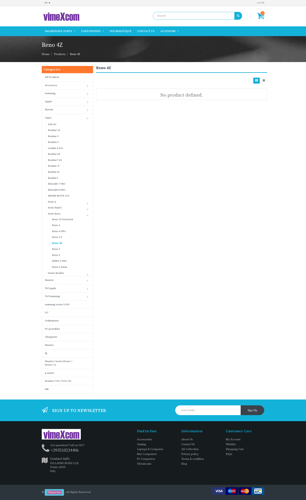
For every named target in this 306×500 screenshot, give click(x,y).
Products (59, 54)
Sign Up (252, 410)
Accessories (144, 439)
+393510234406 (65, 450)
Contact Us (188, 444)
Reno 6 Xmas (59, 267)
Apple (48, 101)
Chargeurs (51, 336)
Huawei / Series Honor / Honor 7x (58, 363)
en (47, 2)
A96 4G (52, 124)
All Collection (189, 449)
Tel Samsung (52, 296)
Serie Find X (55, 207)
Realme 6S (54, 154)
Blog (184, 464)
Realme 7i (53, 165)
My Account (233, 439)
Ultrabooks (144, 464)
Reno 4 (56, 225)
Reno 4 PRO (59, 231)
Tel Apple (50, 288)
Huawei (49, 280)
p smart (49, 373)
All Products (52, 77)
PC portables (52, 328)
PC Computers (146, 459)
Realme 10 (54, 130)
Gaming (141, 444)
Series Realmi (56, 273)
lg (46, 353)
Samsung (50, 93)
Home (45, 54)
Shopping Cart (235, 449)
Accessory (51, 85)
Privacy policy (189, 454)
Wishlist (231, 444)
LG (46, 312)
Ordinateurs (52, 320)
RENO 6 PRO (59, 260)
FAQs (229, 454)
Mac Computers (147, 454)
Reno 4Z (75, 54)
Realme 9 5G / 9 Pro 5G (58, 381)
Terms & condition (192, 459)
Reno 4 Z (57, 237)
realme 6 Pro (55, 148)
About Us (187, 439)
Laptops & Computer (150, 449)
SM (47, 389)
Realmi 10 (53, 171)
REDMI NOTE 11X (58, 195)
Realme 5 (53, 136)
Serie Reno (54, 213)
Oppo (48, 117)
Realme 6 (53, 142)
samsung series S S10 (57, 304)
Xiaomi (49, 109)
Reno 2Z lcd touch (62, 219)
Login (260, 2)
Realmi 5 (53, 178)
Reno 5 (56, 249)
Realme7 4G (55, 160)
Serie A (52, 201)
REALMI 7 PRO (56, 183)
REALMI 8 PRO (56, 189)
